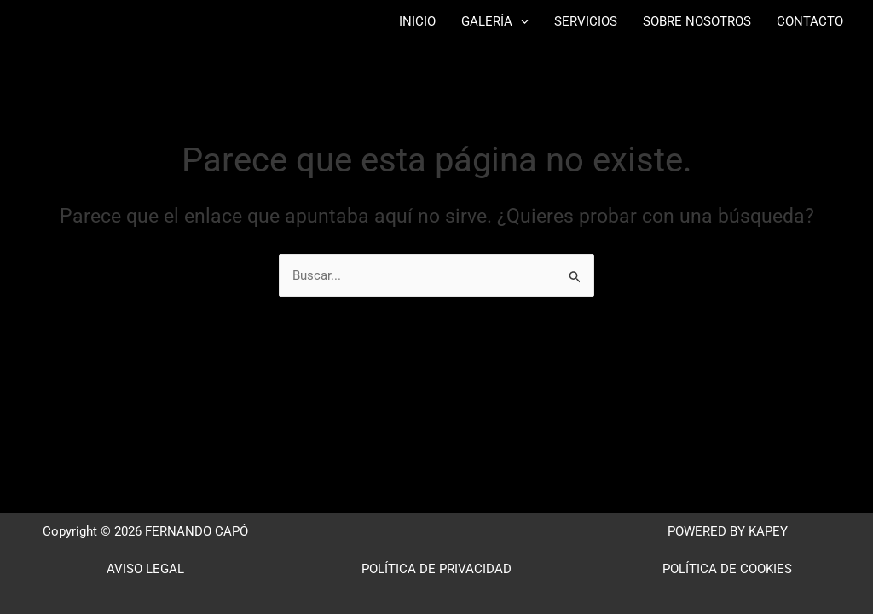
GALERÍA (495, 21)
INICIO (417, 21)
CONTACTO (810, 21)
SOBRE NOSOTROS (697, 21)
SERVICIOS (585, 21)
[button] (520, 21)
